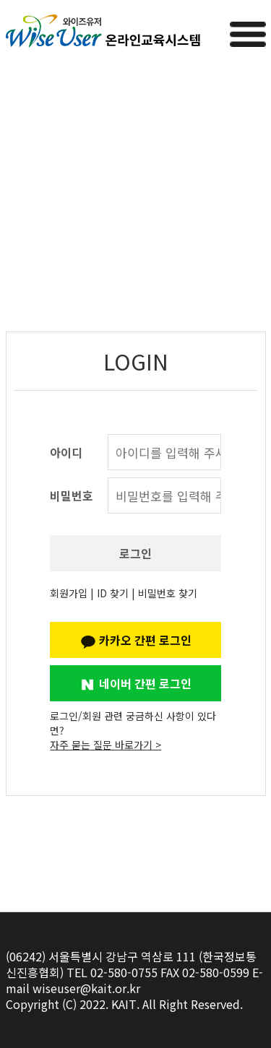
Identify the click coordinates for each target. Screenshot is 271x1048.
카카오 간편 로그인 (136, 640)
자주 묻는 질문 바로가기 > (105, 744)
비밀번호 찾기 (167, 593)
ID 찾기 (113, 593)
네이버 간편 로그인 (136, 683)
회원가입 (68, 593)
